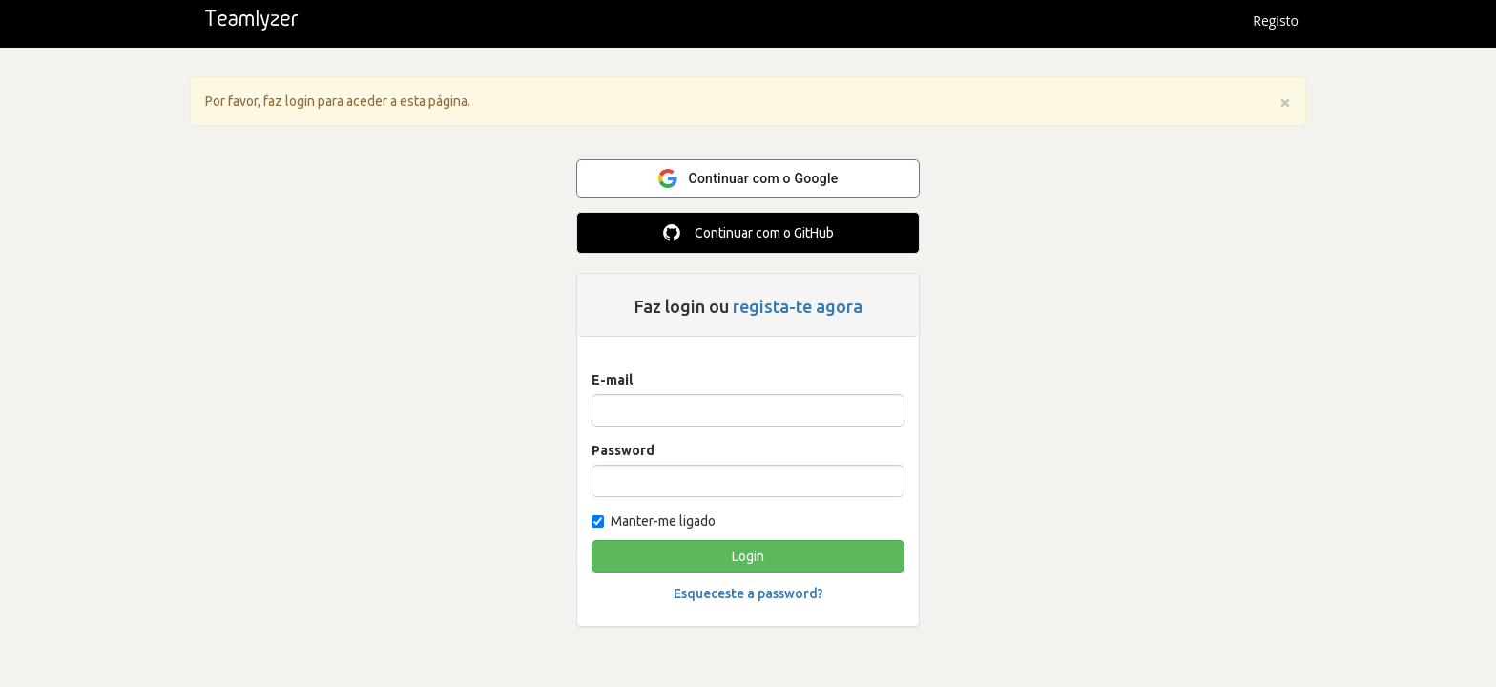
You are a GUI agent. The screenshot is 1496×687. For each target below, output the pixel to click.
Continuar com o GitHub (748, 232)
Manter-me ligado (654, 521)
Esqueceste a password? (748, 593)
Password (623, 450)
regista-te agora (797, 306)
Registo (1276, 20)
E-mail (612, 379)
